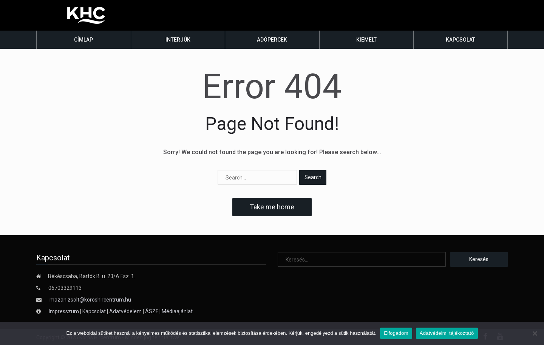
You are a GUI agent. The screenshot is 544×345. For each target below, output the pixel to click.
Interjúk (177, 40)
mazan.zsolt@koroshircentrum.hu (90, 300)
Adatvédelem (125, 311)
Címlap (83, 40)
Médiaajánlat (177, 311)
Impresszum (64, 311)
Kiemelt (366, 40)
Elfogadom (396, 333)
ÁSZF (151, 311)
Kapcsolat (460, 40)
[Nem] (534, 333)
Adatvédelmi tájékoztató (447, 333)
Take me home (272, 207)
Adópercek (272, 40)
